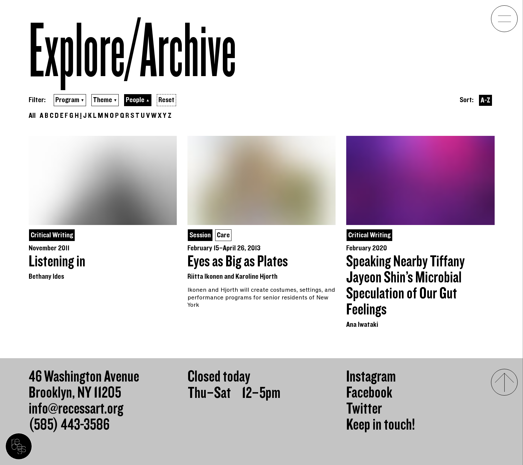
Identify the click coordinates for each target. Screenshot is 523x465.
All (32, 116)
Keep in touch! (380, 425)
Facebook (369, 393)
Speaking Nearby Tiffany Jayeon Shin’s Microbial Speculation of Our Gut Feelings (405, 286)
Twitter (364, 409)
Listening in (57, 262)
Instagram (371, 377)
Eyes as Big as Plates (237, 262)
